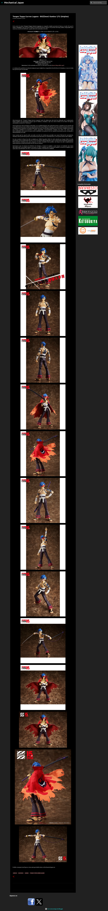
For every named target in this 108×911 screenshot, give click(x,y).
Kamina (26, 873)
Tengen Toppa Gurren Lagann (37, 873)
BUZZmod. (21, 873)
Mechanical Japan (14, 2)
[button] (13, 21)
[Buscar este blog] (99, 2)
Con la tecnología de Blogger (54, 909)
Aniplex (15, 873)
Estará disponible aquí (58, 65)
